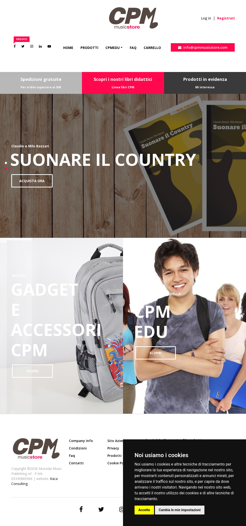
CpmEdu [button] (112, 47)
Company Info (81, 440)
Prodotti (89, 47)
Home (68, 47)
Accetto (144, 510)
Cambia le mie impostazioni (180, 510)
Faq (133, 47)
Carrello (152, 47)
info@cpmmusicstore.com (203, 47)
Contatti (76, 463)
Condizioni (78, 448)
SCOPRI (32, 371)
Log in (206, 18)
